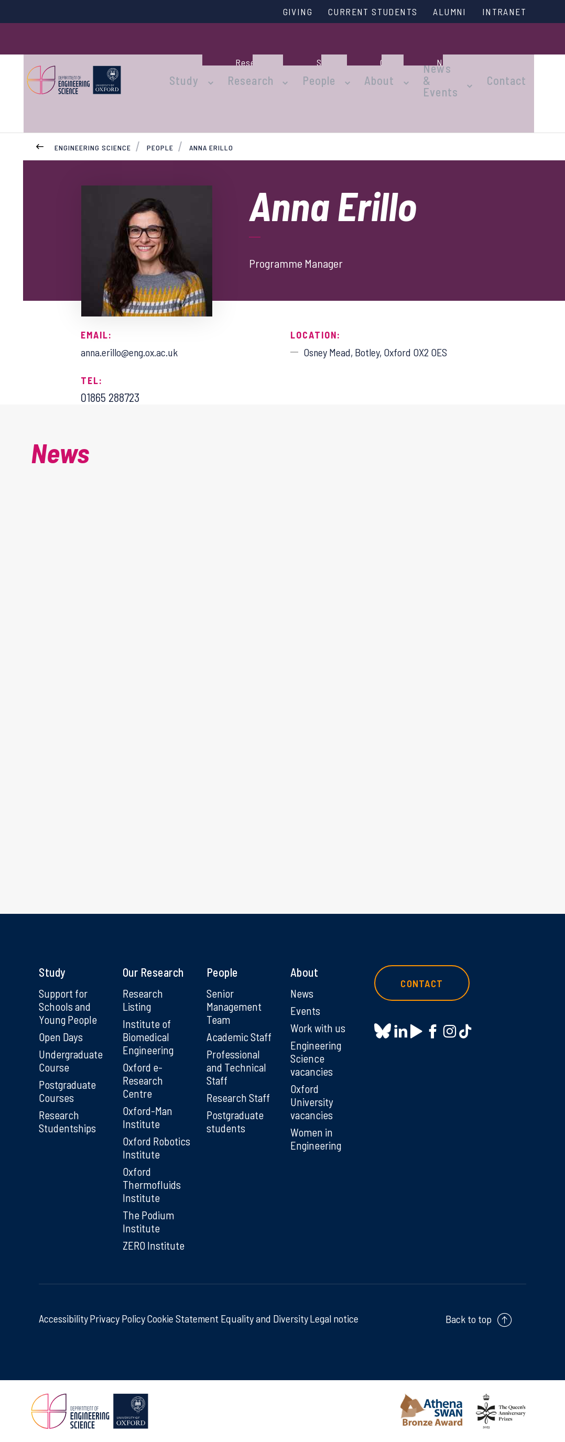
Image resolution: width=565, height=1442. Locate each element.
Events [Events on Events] (305, 988)
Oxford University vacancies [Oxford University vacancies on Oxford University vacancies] (312, 1082)
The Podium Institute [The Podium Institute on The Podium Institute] (149, 1220)
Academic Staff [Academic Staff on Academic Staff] (240, 1015)
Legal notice (334, 1318)
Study (187, 58)
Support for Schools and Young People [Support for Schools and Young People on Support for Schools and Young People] (68, 984)
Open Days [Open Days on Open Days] (62, 1015)
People (309, 58)
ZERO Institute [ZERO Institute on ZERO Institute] (154, 1245)
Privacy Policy (117, 1318)
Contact (515, 58)
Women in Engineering (316, 1120)
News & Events (419, 58)
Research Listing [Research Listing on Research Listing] (144, 977)
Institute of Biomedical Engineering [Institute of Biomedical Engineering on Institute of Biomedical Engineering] (149, 1015)
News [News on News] (302, 970)
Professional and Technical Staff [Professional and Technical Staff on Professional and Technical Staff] (237, 1046)
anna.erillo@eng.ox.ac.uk (136, 313)
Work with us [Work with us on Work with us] (318, 1006)
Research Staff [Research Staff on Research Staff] (240, 1078)
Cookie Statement (183, 1318)
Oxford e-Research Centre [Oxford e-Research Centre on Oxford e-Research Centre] (144, 1060)
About (364, 58)
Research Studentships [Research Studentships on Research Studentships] (68, 1103)
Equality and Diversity (264, 1318)
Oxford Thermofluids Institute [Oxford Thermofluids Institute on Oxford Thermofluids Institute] (152, 1182)
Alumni (443, 12)
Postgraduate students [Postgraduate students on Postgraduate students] (237, 1103)
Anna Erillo (211, 109)
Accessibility (63, 1318)
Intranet (502, 12)
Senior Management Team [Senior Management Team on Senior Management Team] (235, 984)
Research (247, 58)
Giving (279, 12)
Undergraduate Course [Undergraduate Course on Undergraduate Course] (72, 1040)
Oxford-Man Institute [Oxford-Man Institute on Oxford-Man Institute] (148, 1098)
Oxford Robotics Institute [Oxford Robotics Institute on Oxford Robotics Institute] (142, 1137)
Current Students (360, 12)
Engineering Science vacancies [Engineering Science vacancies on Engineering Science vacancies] (316, 1037)
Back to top (469, 1319)
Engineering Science (93, 109)
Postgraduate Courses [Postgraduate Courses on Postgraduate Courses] (69, 1071)
